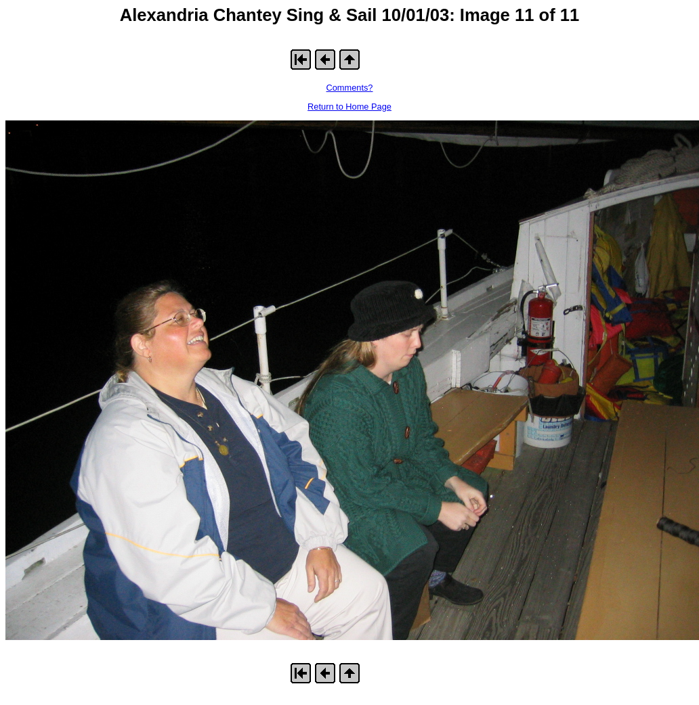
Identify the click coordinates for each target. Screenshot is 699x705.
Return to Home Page (349, 106)
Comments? (349, 88)
